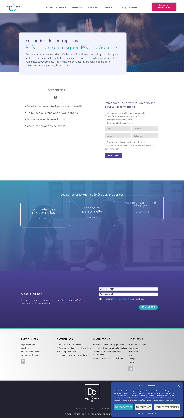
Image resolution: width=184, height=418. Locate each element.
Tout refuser (143, 407)
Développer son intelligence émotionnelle (54, 106)
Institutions (94, 8)
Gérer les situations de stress (46, 126)
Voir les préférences (167, 407)
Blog (124, 8)
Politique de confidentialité (146, 413)
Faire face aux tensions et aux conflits (52, 113)
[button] (179, 385)
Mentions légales (72, 414)
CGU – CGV (87, 414)
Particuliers (111, 8)
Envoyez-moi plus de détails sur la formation (127, 142)
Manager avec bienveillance (46, 119)
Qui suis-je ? (61, 8)
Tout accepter (123, 407)
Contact (133, 8)
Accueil (49, 8)
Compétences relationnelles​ (43, 187)
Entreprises (77, 8)
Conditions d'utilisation (122, 299)
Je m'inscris (148, 307)
